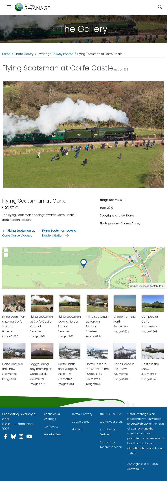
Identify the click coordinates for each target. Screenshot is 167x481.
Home (6, 54)
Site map (77, 429)
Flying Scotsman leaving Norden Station (59, 233)
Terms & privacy (82, 414)
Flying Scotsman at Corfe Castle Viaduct (18, 233)
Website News (53, 434)
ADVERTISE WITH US (111, 414)
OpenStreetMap (141, 285)
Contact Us (51, 426)
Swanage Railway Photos (55, 54)
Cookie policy (80, 422)
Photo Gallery (24, 54)
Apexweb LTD (139, 424)
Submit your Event (111, 422)
